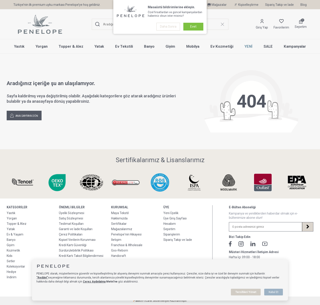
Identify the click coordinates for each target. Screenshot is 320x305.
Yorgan (42, 46)
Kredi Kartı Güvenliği (72, 245)
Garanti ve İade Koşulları (75, 229)
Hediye (11, 272)
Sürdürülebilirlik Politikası (76, 250)
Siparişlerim (171, 234)
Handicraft (118, 256)
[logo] (40, 24)
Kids (9, 256)
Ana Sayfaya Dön (24, 115)
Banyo (149, 46)
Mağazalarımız (121, 229)
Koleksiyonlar (16, 266)
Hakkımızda (119, 218)
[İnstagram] (241, 244)
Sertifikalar (119, 223)
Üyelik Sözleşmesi (71, 213)
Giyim (170, 46)
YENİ (248, 46)
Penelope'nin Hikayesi (126, 234)
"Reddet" (42, 277)
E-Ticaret (146, 300)
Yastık (19, 46)
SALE (268, 46)
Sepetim (169, 229)
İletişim (116, 240)
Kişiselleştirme (245, 4)
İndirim (11, 277)
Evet (193, 26)
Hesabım (169, 223)
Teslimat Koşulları (71, 223)
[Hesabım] (262, 24)
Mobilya (192, 46)
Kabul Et (273, 292)
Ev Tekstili (124, 46)
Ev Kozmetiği (221, 46)
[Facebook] (230, 244)
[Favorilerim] (281, 24)
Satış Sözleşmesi (71, 218)
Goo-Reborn (119, 250)
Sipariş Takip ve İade (279, 4)
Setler (11, 261)
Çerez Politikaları (70, 234)
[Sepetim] (301, 24)
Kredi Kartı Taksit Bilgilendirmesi (81, 256)
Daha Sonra (168, 26)
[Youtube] (265, 244)
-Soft (137, 300)
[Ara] (97, 24)
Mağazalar (217, 4)
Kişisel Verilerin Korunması (77, 240)
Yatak (99, 46)
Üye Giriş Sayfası (175, 218)
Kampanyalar (295, 46)
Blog (303, 4)
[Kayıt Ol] (307, 226)
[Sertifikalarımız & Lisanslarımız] (23, 182)
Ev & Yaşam (15, 234)
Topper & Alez (71, 46)
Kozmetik (13, 250)
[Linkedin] (253, 244)
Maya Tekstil (120, 213)
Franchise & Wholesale (126, 245)
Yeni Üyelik (170, 213)
